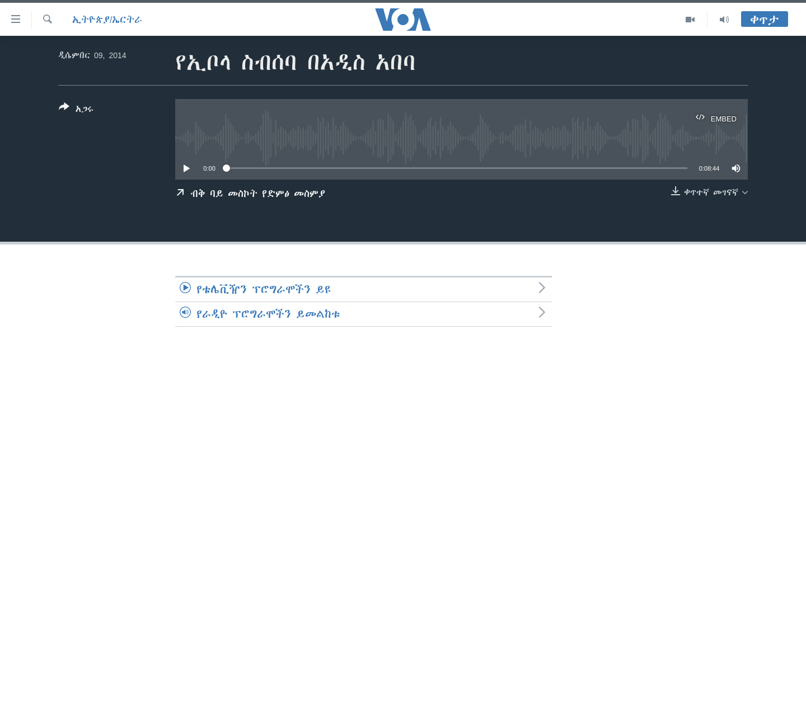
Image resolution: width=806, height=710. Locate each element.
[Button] (76, 110)
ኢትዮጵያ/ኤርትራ (107, 19)
